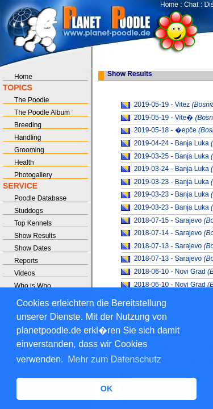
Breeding (27, 125)
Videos (24, 273)
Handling (27, 137)
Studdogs (28, 211)
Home (169, 5)
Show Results (35, 236)
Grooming (29, 150)
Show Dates (32, 248)
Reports (26, 261)
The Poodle (31, 100)
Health (24, 162)
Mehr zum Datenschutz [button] (114, 359)
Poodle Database (40, 198)
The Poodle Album (42, 112)
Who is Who (32, 286)
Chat (191, 5)
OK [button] (107, 388)
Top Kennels (33, 223)
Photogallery (33, 175)
